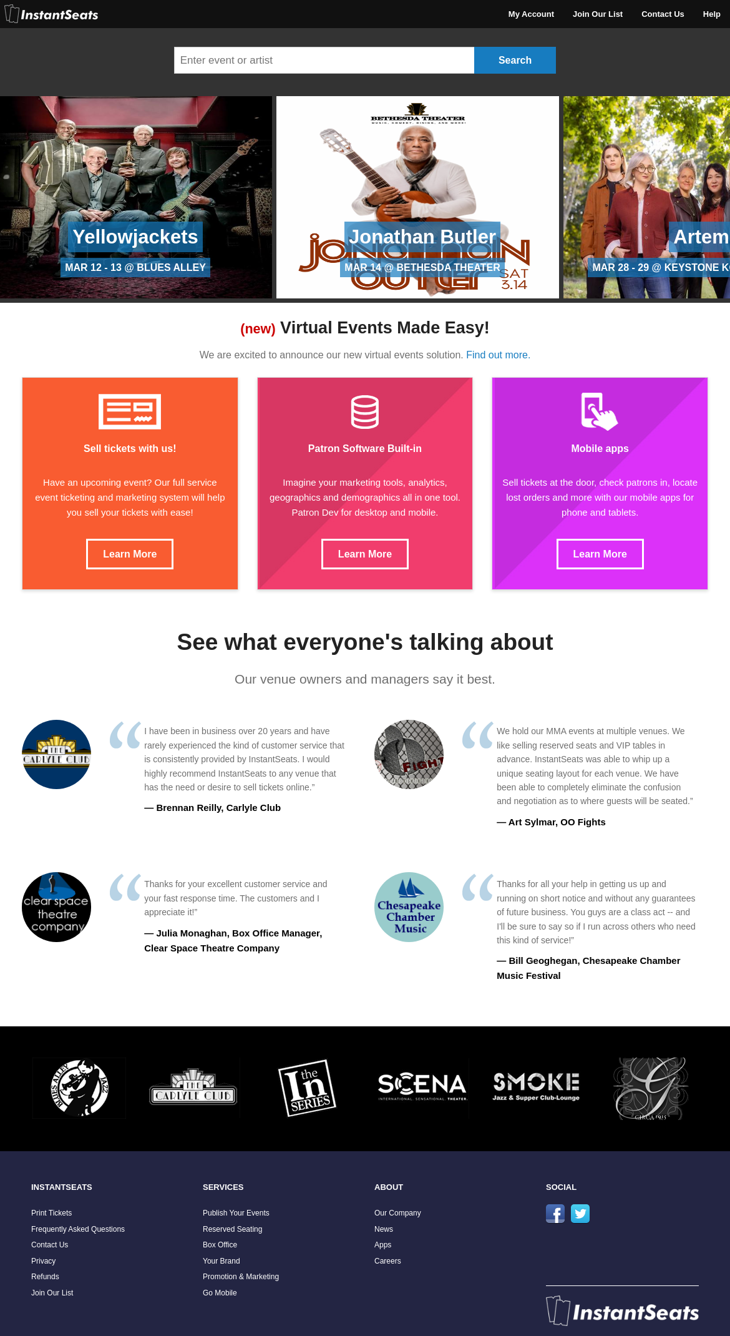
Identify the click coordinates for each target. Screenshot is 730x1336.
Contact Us (662, 14)
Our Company (397, 1213)
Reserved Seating (232, 1229)
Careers (387, 1261)
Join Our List (598, 14)
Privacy (43, 1261)
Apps (382, 1244)
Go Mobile (220, 1293)
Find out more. (498, 355)
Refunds (45, 1276)
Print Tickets (51, 1213)
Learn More (130, 554)
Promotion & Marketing (241, 1276)
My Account (531, 14)
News (383, 1229)
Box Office (220, 1244)
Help (712, 14)
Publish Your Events (236, 1213)
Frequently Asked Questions (78, 1229)
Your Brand (221, 1261)
